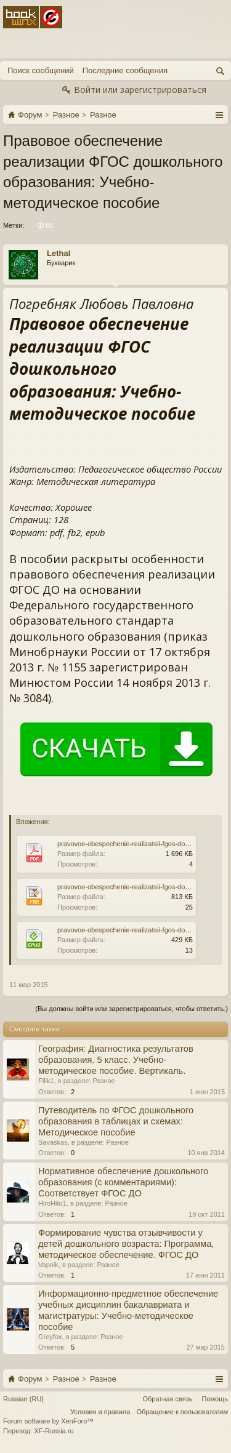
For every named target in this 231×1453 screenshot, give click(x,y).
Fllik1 (46, 1080)
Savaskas (53, 1142)
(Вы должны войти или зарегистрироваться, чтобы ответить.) (131, 1008)
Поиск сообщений (40, 70)
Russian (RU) (23, 1399)
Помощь (215, 1399)
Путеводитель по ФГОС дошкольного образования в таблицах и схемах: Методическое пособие (115, 1121)
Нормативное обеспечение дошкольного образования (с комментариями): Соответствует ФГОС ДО (123, 1182)
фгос (44, 225)
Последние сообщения (125, 70)
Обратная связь (167, 1399)
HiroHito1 (52, 1203)
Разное (103, 1080)
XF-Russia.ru (53, 1431)
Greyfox (50, 1336)
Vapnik (48, 1264)
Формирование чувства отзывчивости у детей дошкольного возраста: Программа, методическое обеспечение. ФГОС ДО (126, 1244)
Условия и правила (100, 1411)
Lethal (58, 253)
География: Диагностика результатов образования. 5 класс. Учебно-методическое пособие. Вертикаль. (115, 1060)
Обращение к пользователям (182, 1411)
